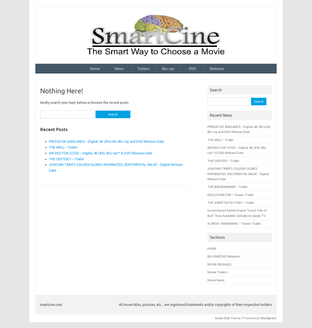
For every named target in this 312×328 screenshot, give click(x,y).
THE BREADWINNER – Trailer (227, 186)
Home (95, 68)
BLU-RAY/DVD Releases (223, 256)
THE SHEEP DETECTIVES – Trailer (230, 202)
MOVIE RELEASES (219, 264)
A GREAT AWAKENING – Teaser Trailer (234, 223)
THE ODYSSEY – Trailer (66, 159)
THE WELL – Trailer (63, 147)
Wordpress (268, 318)
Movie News (215, 280)
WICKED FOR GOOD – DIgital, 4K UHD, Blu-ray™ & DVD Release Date (100, 153)
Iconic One (222, 318)
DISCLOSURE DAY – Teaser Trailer (230, 194)
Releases (217, 68)
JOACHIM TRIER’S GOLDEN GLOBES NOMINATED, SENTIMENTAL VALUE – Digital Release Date (238, 174)
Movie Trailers (217, 272)
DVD (192, 68)
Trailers (144, 68)
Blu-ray (168, 68)
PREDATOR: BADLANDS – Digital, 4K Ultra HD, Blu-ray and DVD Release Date (106, 141)
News (119, 68)
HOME (211, 248)
